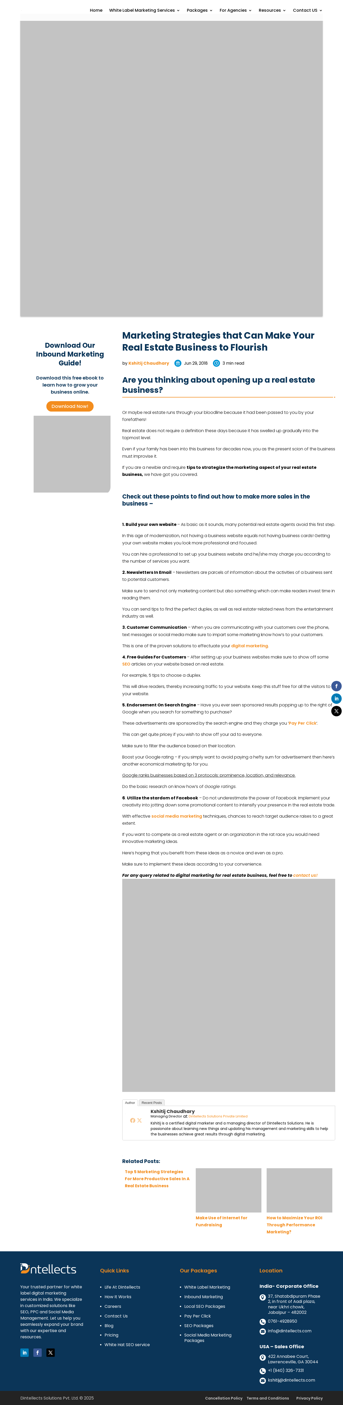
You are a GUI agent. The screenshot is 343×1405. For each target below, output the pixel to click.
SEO (126, 664)
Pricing (111, 1335)
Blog (109, 1326)
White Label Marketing (207, 1287)
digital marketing (249, 646)
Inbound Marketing (203, 1297)
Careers (113, 1306)
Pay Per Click (302, 723)
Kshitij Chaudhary (148, 363)
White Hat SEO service (127, 1345)
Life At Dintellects (122, 1287)
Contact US (305, 11)
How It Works (118, 1297)
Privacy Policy (309, 1398)
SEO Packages (198, 1326)
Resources (270, 11)
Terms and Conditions (268, 1398)
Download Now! (70, 406)
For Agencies (233, 11)
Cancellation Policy (223, 1398)
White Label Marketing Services (142, 11)
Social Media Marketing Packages (207, 1338)
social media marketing (176, 816)
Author (130, 1103)
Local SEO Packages (204, 1306)
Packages (197, 11)
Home (96, 11)
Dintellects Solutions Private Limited (218, 1116)
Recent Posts (152, 1103)
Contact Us (116, 1316)
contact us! (305, 875)
